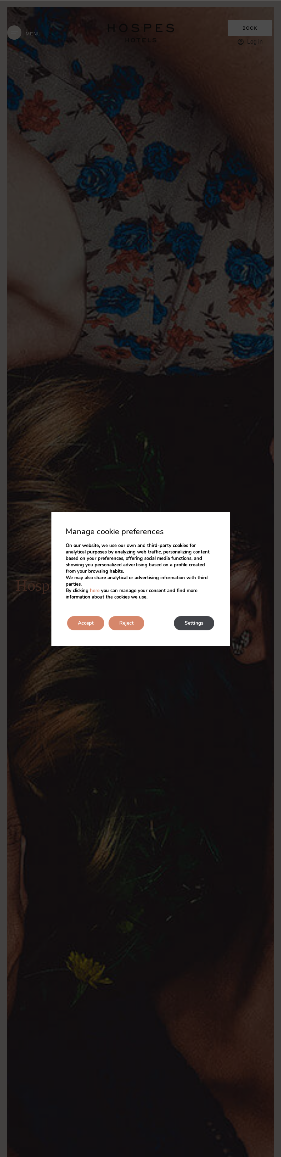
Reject (126, 623)
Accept (86, 623)
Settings (194, 623)
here (95, 590)
